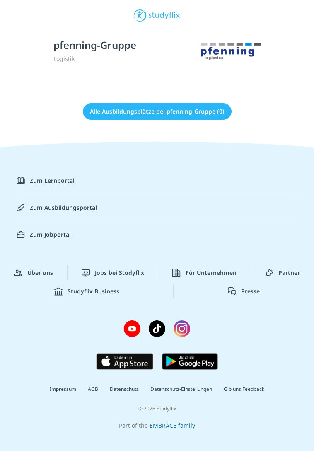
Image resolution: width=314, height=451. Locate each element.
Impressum (63, 389)
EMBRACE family (172, 425)
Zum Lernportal (46, 181)
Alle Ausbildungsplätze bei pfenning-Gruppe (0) (157, 111)
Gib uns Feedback (244, 389)
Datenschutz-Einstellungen (181, 389)
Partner (282, 273)
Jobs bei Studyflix (113, 273)
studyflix (164, 14)
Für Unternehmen (204, 273)
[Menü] (18, 14)
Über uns (33, 273)
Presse (244, 291)
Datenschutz (124, 389)
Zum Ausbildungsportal (57, 208)
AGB (93, 389)
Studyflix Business (86, 291)
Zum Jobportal (44, 234)
